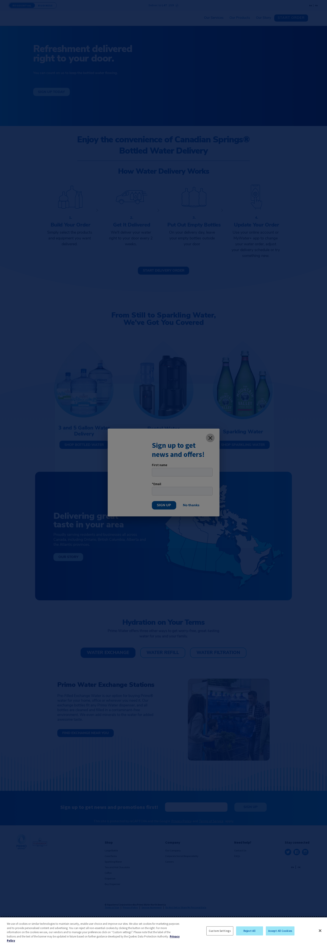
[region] (163, 931)
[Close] (320, 931)
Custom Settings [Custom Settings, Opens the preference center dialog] (220, 931)
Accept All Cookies (280, 931)
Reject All (249, 931)
